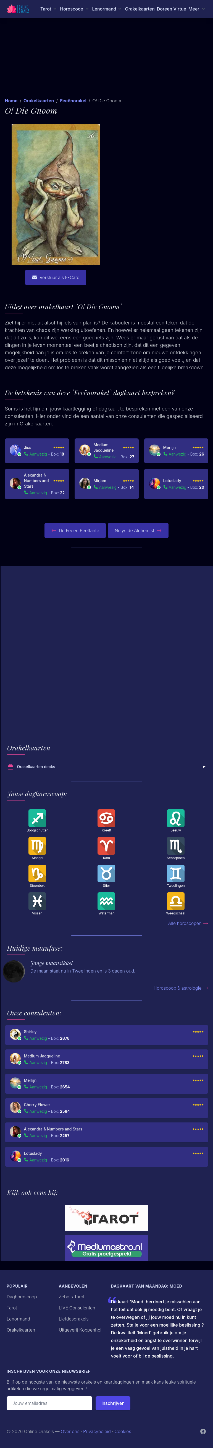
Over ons (70, 1431)
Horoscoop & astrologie (181, 988)
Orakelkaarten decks (107, 766)
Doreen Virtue (171, 9)
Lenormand (18, 1319)
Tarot (12, 1308)
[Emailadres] (49, 1403)
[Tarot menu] (49, 9)
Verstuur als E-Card (56, 277)
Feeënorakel (73, 100)
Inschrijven (113, 1403)
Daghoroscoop (22, 1296)
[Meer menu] (197, 9)
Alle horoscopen (188, 923)
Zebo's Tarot (72, 1296)
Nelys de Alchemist (138, 530)
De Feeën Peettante (75, 530)
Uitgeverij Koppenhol (80, 1330)
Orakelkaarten (139, 9)
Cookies (123, 1431)
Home (11, 100)
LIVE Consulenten (77, 1308)
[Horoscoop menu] (75, 9)
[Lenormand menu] (107, 9)
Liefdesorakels (74, 1319)
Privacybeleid (97, 1431)
